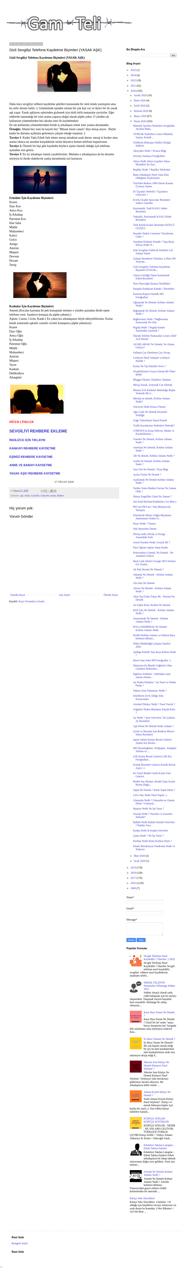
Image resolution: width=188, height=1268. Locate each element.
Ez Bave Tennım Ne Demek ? (159, 1038)
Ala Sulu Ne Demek (144, 583)
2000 (134, 888)
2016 (134, 883)
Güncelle (45, 495)
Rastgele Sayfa (20, 1243)
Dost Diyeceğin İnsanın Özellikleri (151, 283)
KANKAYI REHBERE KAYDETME (32, 448)
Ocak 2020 (140, 861)
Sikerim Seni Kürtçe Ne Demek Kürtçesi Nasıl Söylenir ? (156, 1065)
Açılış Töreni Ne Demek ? (147, 474)
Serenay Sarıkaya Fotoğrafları (149, 156)
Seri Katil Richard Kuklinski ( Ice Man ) (154, 501)
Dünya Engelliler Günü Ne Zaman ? (152, 496)
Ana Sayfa (64, 594)
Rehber (60, 495)
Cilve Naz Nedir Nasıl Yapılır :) (150, 795)
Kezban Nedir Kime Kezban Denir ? (152, 841)
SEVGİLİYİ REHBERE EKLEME (38, 431)
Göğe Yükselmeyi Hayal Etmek (150, 420)
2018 (134, 872)
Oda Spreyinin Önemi (144, 528)
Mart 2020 (140, 855)
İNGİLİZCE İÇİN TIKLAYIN (27, 440)
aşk (21, 495)
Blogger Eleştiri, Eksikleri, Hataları (152, 379)
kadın (53, 495)
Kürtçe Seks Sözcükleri (142, 1198)
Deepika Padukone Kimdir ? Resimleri (153, 288)
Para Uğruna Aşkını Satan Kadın (150, 547)
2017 (134, 877)
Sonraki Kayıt (17, 594)
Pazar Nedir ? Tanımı (144, 523)
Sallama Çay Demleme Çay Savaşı (151, 352)
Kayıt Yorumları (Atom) (31, 601)
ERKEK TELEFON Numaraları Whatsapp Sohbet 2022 (159, 985)
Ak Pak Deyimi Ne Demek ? (148, 569)
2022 (134, 80)
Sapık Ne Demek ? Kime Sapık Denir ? (154, 790)
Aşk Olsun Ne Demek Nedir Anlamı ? (153, 726)
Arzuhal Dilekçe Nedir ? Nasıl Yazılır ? (154, 704)
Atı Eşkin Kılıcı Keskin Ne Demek (151, 605)
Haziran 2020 (141, 111)
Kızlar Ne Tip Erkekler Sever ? (149, 366)
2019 (134, 867)
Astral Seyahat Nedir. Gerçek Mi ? (151, 542)
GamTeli (35, 495)
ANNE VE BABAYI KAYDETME (30, 465)
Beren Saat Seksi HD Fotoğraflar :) (152, 660)
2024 (134, 75)
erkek (27, 495)
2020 (134, 90)
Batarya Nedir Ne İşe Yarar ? (148, 808)
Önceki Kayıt (111, 594)
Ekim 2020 (140, 100)
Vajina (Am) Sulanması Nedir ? (150, 690)
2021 (134, 85)
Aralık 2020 (140, 95)
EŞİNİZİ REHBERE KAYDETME (31, 457)
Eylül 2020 (140, 105)
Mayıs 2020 (140, 116)
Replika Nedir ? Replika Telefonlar (151, 169)
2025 (134, 70)
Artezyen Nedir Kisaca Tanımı (149, 406)
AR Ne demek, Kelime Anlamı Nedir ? (154, 455)
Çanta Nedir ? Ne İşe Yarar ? (148, 835)
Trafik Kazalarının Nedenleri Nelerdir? (154, 425)
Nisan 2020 (140, 121)
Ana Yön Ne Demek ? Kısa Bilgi (150, 469)
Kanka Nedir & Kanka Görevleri (150, 830)
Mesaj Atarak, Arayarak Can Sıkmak (152, 384)
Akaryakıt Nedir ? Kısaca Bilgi (149, 150)
